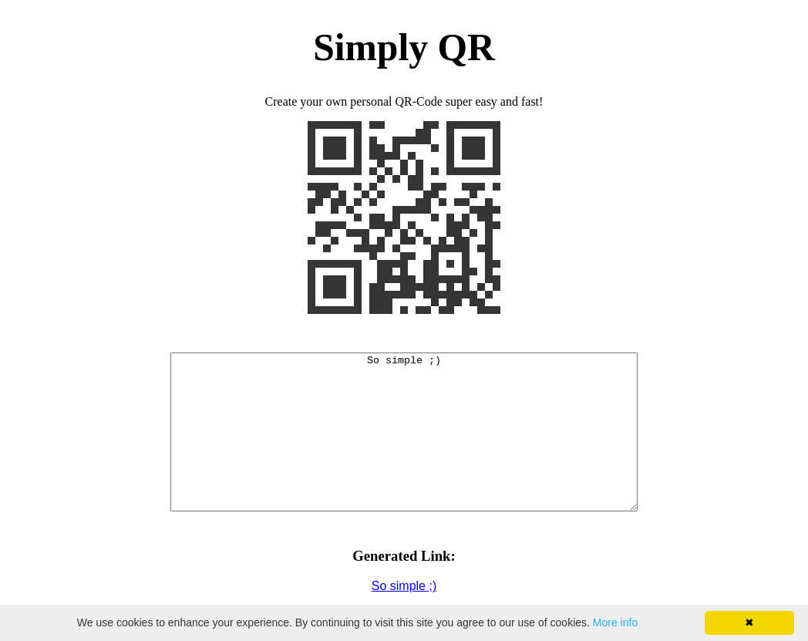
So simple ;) (404, 585)
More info (615, 622)
